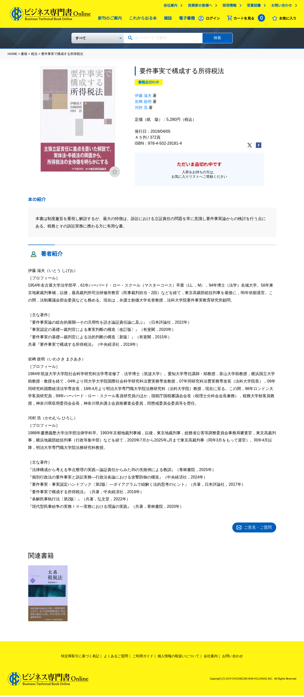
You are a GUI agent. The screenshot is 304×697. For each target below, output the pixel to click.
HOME (12, 56)
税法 (34, 56)
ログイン (213, 20)
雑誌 (166, 19)
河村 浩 (141, 109)
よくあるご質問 (116, 657)
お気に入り (287, 20)
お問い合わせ (281, 7)
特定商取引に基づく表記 (80, 657)
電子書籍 (186, 19)
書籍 (24, 56)
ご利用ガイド (143, 657)
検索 (217, 40)
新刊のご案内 (109, 19)
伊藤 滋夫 (143, 97)
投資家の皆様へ (200, 7)
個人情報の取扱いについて (178, 657)
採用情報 (229, 7)
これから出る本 (142, 19)
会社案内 (170, 7)
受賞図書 (254, 7)
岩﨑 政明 (143, 103)
